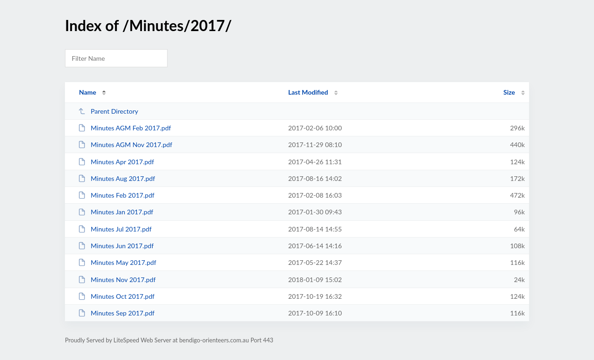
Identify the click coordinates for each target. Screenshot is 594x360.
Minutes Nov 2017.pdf (116, 279)
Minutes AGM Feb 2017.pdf (124, 128)
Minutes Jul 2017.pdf (114, 229)
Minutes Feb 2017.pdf (116, 195)
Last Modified (308, 92)
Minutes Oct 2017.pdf (116, 296)
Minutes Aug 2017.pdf (116, 178)
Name (87, 92)
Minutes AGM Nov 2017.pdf (125, 144)
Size (509, 92)
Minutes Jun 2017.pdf (116, 246)
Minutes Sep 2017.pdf (116, 313)
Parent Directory (108, 111)
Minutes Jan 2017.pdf (115, 212)
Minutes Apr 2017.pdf (116, 162)
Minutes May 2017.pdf (117, 262)
